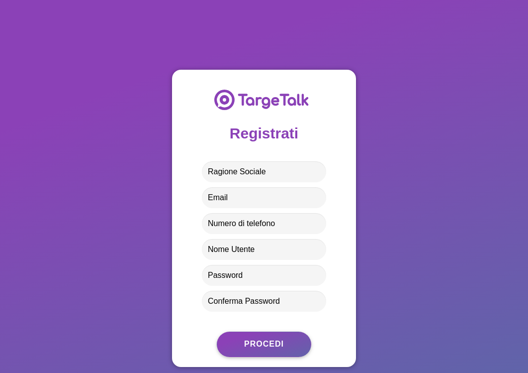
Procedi (264, 344)
